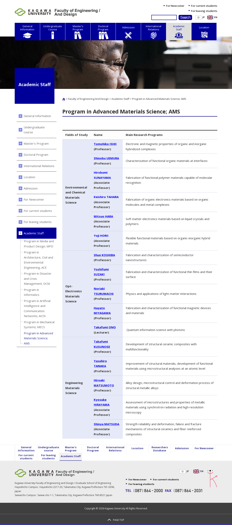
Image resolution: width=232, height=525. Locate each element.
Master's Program (78, 32)
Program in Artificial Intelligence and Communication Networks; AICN (37, 308)
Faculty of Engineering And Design (88, 99)
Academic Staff (179, 32)
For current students (204, 5)
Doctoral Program (103, 32)
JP (184, 471)
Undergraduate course (34, 129)
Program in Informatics (31, 292)
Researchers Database (160, 448)
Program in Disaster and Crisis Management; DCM (37, 278)
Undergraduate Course (52, 32)
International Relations (153, 32)
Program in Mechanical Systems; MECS (39, 324)
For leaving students (204, 11)
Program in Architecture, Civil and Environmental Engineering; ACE (38, 259)
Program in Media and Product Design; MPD (39, 243)
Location (204, 32)
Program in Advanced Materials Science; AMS (38, 338)
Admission (128, 32)
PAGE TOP (118, 519)
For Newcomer (175, 5)
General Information (27, 32)
